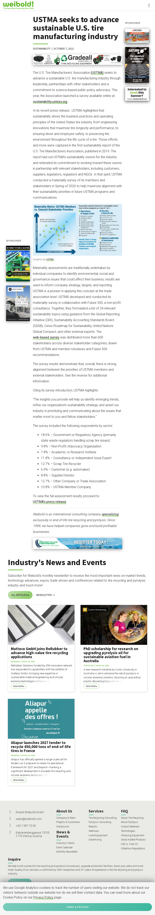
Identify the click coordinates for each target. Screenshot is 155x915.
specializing (110, 514)
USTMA (50, 259)
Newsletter (44, 595)
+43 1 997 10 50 (26, 825)
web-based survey (46, 337)
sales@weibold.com (29, 819)
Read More (18, 686)
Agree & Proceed (77, 907)
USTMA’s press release (49, 502)
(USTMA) (97, 73)
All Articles (19, 595)
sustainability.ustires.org (50, 102)
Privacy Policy (43, 897)
